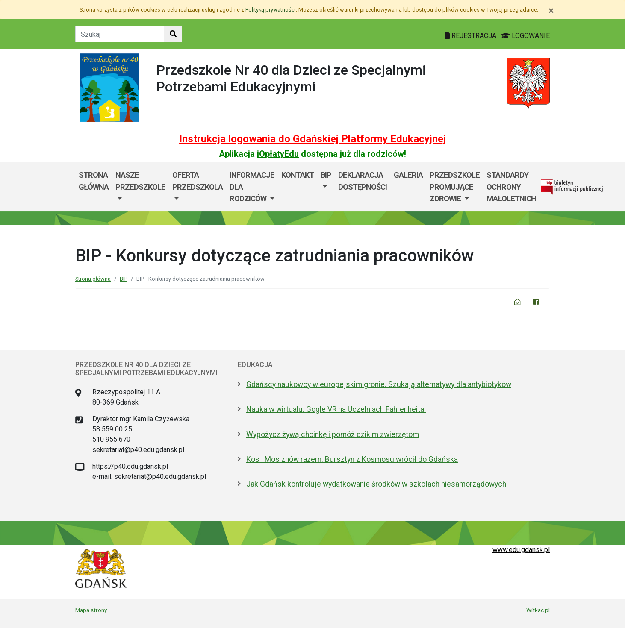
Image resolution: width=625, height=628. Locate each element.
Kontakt (297, 174)
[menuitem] (140, 187)
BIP (326, 174)
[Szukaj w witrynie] (173, 34)
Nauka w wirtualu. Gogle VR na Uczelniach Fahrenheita (336, 409)
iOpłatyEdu (278, 154)
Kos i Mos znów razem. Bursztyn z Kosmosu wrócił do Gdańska (352, 459)
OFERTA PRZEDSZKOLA (197, 180)
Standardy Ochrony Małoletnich (511, 186)
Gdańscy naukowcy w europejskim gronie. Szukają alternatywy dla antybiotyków (378, 384)
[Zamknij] (551, 11)
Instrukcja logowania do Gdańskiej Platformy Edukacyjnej (312, 139)
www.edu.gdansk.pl (521, 550)
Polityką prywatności (270, 9)
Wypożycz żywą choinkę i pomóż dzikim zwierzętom (332, 434)
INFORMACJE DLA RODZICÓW (252, 186)
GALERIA (408, 174)
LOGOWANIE (525, 36)
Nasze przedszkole (140, 180)
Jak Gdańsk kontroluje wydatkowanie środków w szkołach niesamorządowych (376, 484)
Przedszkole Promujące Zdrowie (455, 186)
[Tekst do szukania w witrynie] (120, 34)
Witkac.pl (538, 610)
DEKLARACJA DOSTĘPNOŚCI (362, 180)
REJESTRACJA (471, 36)
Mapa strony (91, 610)
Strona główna (94, 180)
